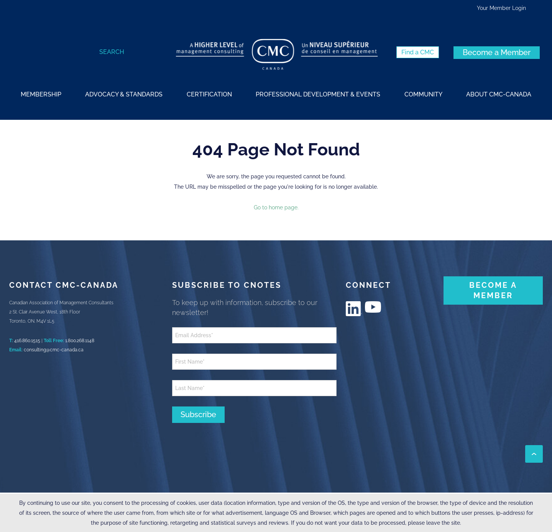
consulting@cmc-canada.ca (54, 349)
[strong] (41, 94)
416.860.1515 (27, 340)
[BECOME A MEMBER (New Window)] (493, 290)
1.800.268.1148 (79, 340)
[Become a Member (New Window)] (496, 52)
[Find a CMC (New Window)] (417, 52)
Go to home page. (276, 207)
